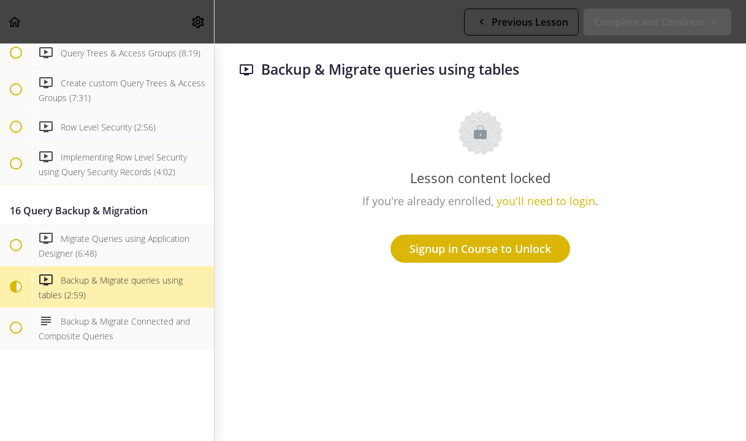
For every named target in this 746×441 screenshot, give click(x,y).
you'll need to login (546, 201)
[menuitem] (198, 21)
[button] (15, 21)
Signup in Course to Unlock (480, 248)
